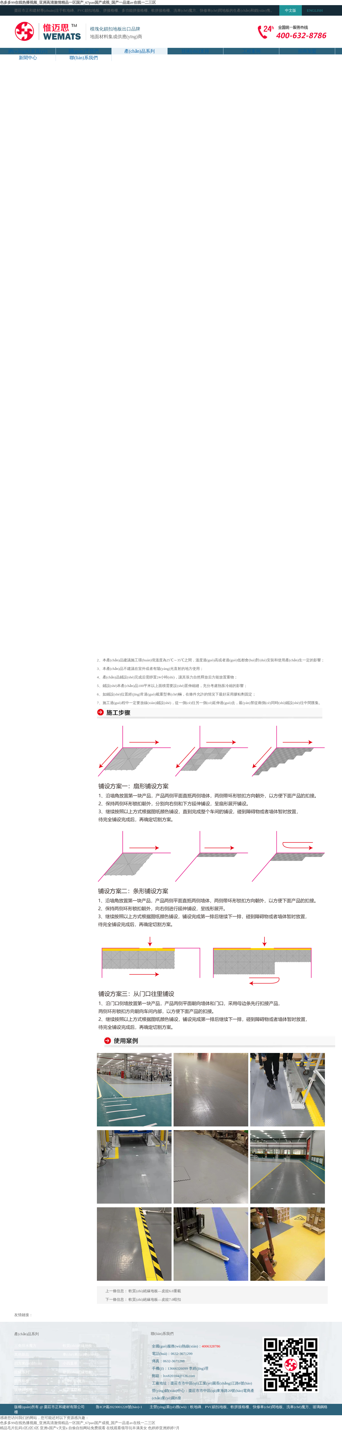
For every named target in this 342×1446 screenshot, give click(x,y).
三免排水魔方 (25, 1345)
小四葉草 (70, 1363)
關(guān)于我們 (84, 51)
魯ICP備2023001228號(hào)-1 (119, 1407)
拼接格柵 (21, 1381)
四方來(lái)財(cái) (28, 1363)
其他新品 (21, 1354)
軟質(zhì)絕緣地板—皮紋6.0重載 (155, 1291)
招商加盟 (307, 51)
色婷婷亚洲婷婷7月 (164, 1428)
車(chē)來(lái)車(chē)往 (81, 1354)
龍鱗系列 (21, 1372)
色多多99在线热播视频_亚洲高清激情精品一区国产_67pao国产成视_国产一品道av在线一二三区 (78, 2)
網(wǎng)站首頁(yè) (27, 51)
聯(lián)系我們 (84, 57)
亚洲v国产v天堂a (54, 1428)
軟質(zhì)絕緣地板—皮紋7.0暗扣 (155, 1299)
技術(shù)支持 (195, 51)
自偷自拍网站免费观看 (86, 1428)
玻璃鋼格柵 (23, 1390)
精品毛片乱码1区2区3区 (19, 1428)
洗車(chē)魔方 (74, 1381)
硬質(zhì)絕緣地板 (77, 1372)
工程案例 (251, 51)
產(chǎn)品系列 (139, 51)
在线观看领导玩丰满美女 (126, 1428)
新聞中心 (28, 57)
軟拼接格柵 (72, 1390)
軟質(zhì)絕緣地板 (77, 1345)
